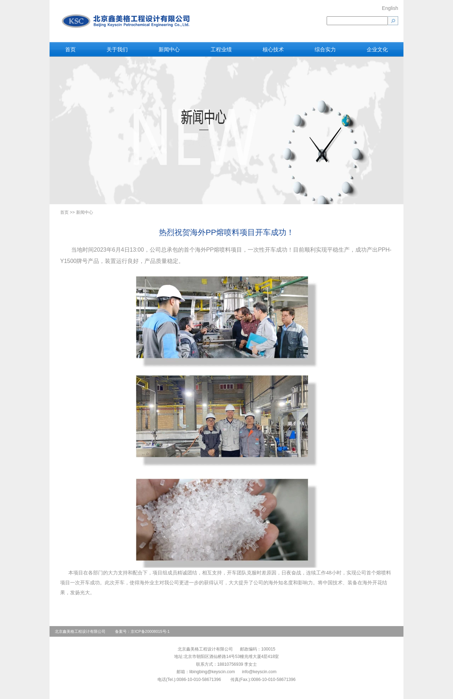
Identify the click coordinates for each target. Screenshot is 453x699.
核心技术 (273, 49)
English (390, 8)
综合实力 (325, 49)
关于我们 (117, 49)
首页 (70, 49)
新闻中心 (169, 49)
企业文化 (377, 49)
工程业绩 (221, 49)
